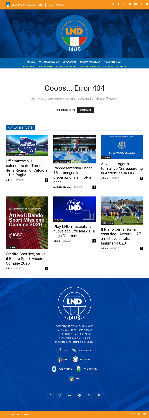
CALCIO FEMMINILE (15, 154)
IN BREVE (106, 157)
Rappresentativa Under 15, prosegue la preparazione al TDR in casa (72, 175)
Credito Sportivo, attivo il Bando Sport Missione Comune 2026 (26, 258)
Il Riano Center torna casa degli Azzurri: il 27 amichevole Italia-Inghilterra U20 (121, 236)
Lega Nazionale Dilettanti (27, 4)
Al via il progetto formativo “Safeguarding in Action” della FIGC (122, 168)
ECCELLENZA (107, 223)
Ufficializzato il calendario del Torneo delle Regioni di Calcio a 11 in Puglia (26, 168)
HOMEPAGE (85, 110)
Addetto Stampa (62, 187)
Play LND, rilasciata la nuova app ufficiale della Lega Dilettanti (74, 231)
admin (9, 179)
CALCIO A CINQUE (62, 161)
